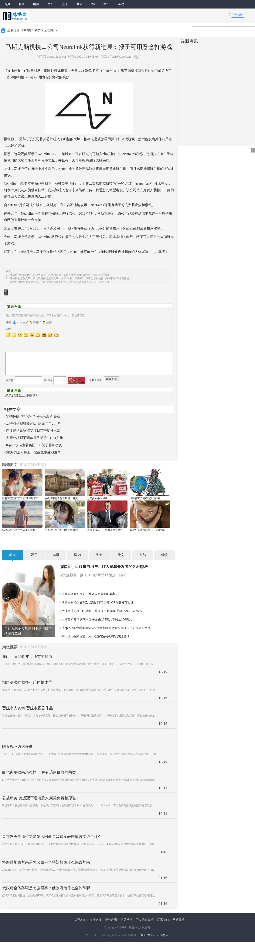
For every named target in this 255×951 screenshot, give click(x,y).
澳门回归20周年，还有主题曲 (27, 656)
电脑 (36, 4)
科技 (22, 4)
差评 (47, 322)
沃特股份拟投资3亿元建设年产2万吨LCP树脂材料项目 (97, 602)
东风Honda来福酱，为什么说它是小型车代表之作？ (96, 636)
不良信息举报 (145, 919)
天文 (121, 555)
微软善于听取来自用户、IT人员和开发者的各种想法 (104, 567)
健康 (55, 555)
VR (93, 4)
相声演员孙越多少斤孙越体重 (27, 682)
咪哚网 (26, 30)
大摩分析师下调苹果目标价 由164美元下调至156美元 (97, 619)
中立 (21, 322)
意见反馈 (126, 919)
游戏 (121, 4)
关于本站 (80, 919)
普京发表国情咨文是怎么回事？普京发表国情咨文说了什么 (52, 836)
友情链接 (96, 919)
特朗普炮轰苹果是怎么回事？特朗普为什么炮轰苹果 (46, 862)
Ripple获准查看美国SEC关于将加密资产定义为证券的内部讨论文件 (106, 628)
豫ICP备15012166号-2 (154, 935)
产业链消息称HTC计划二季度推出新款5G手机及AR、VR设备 (102, 611)
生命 (99, 555)
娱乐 (34, 555)
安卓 (65, 4)
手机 (51, 4)
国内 (77, 555)
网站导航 (178, 919)
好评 (34, 322)
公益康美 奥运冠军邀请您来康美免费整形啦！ (41, 798)
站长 (106, 4)
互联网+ (49, 30)
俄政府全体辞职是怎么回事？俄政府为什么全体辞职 (46, 888)
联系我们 (163, 919)
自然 (142, 555)
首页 (7, 4)
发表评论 (111, 379)
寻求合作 (237, 14)
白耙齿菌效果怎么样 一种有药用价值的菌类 (39, 772)
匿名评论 (97, 380)
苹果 (79, 4)
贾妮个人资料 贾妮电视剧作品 (27, 708)
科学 (164, 555)
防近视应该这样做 (17, 746)
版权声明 (111, 919)
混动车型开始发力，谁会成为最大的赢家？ (90, 594)
